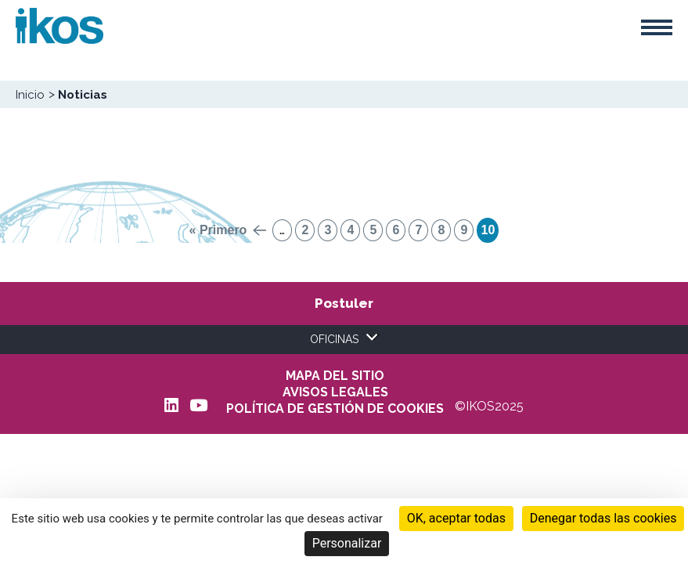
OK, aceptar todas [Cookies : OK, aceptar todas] (456, 518)
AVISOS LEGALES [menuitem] (335, 392)
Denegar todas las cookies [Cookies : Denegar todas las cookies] (603, 518)
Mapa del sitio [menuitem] (335, 376)
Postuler (344, 303)
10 (488, 230)
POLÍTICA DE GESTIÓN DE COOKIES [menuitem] (335, 409)
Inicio (30, 95)
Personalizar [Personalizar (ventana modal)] (347, 543)
